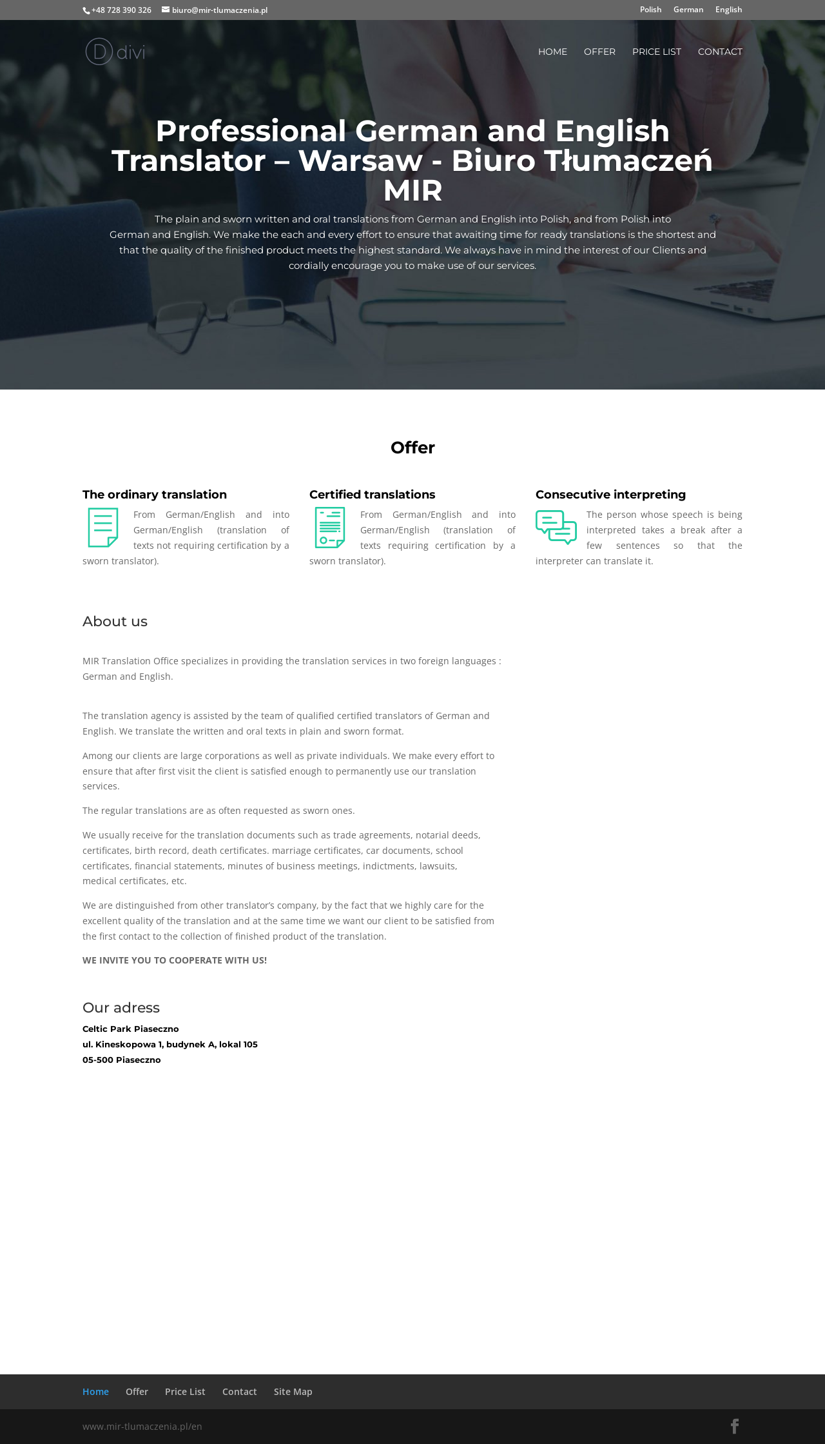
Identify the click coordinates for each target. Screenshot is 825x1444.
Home (552, 52)
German (689, 10)
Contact (720, 52)
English (728, 10)
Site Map (293, 1391)
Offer (600, 52)
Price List (656, 52)
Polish (651, 10)
